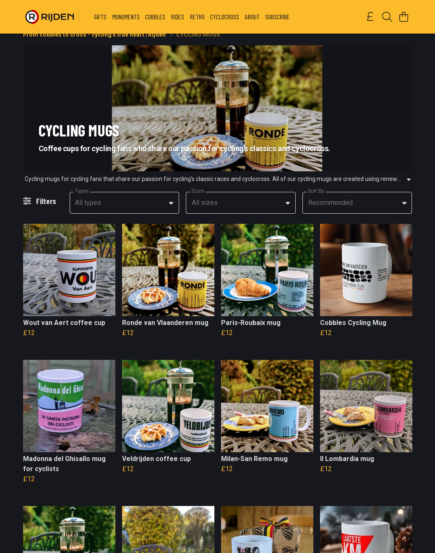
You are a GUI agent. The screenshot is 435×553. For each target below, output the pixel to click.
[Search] (387, 16)
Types (82, 201)
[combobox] (125, 213)
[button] (171, 213)
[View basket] (404, 16)
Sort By (316, 201)
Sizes (197, 201)
